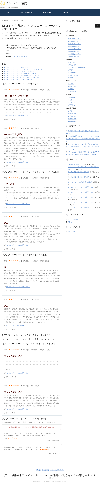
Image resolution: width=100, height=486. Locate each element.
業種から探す (47, 12)
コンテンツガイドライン (57, 470)
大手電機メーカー (73, 51)
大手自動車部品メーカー (76, 46)
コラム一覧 (64, 12)
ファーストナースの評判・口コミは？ (80, 182)
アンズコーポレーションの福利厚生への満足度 (19, 71)
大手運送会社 (72, 119)
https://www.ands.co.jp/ (20, 56)
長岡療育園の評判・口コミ (76, 164)
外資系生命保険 (73, 75)
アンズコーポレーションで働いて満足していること (20, 73)
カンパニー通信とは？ (26, 12)
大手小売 (71, 111)
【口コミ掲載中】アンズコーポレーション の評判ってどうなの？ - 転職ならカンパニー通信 (50, 476)
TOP (8, 12)
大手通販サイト (73, 105)
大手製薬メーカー (73, 56)
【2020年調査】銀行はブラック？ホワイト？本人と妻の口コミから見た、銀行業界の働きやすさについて (83, 138)
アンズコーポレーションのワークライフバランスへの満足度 (23, 69)
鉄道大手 (71, 89)
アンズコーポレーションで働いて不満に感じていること (21, 75)
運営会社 (70, 222)
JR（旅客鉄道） (73, 91)
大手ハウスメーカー (74, 44)
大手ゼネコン (72, 114)
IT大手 (70, 100)
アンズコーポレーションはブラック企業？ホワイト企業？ (22, 77)
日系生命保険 (72, 72)
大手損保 (71, 78)
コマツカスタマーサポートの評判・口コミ (81, 187)
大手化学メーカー (73, 41)
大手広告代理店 (73, 97)
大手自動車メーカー (74, 39)
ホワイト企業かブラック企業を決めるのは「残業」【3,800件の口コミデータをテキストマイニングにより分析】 (82, 146)
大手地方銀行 (72, 65)
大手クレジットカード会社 (76, 67)
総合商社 (71, 84)
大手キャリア (72, 102)
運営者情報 (45, 470)
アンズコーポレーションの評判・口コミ (18, 115)
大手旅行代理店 (73, 116)
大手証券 (71, 70)
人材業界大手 (72, 121)
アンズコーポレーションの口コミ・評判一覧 (18, 79)
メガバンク (71, 62)
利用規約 (38, 470)
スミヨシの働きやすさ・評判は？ (78, 172)
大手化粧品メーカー (74, 54)
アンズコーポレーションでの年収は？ (16, 67)
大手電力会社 (72, 86)
